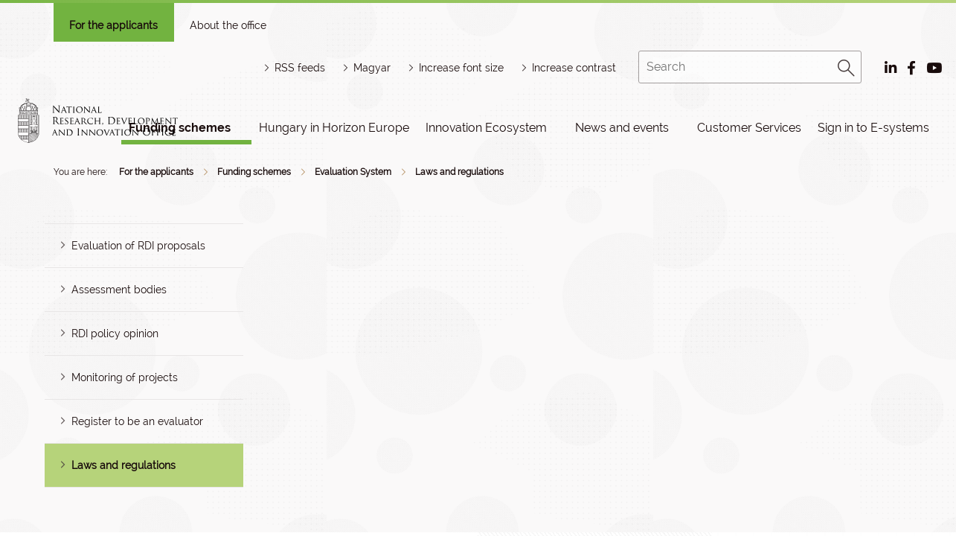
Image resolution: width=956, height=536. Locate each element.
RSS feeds (300, 68)
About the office (228, 25)
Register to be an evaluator (137, 421)
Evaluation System (353, 172)
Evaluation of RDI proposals (138, 246)
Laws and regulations (459, 172)
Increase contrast (574, 68)
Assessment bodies (119, 290)
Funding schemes (254, 172)
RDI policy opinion (114, 333)
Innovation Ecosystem (486, 128)
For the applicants (113, 25)
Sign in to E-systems (873, 128)
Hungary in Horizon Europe (334, 128)
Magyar (372, 68)
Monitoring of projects (124, 377)
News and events (622, 128)
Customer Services (749, 128)
